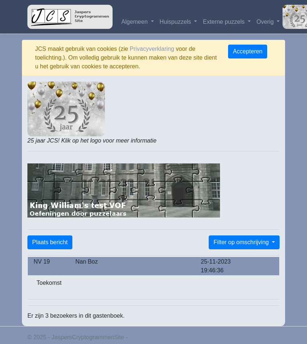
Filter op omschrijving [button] (241, 242)
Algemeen (135, 22)
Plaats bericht (50, 242)
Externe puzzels (224, 22)
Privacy (138, 337)
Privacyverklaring (152, 49)
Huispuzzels (176, 22)
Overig (266, 22)
